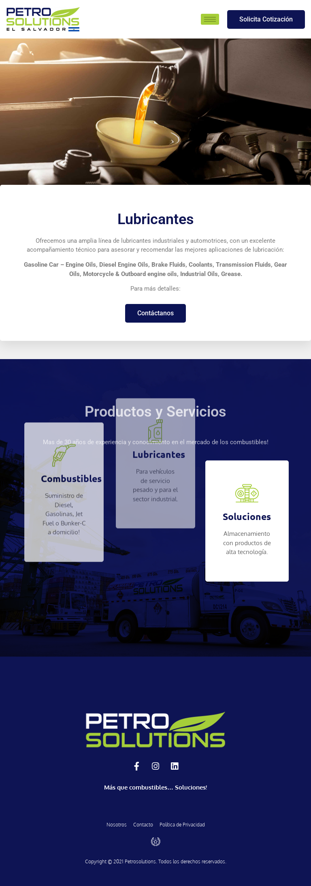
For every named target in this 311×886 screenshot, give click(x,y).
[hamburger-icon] (210, 19)
